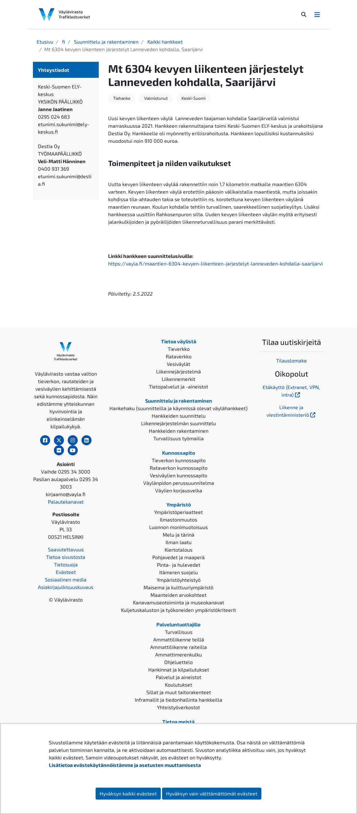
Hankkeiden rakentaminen (178, 431)
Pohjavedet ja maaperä (178, 557)
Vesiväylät (178, 364)
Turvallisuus (178, 632)
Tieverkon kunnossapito (179, 460)
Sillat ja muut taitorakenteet (178, 692)
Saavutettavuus (66, 549)
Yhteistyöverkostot (178, 707)
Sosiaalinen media (66, 579)
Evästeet (66, 572)
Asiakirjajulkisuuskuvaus (65, 587)
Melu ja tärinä (178, 535)
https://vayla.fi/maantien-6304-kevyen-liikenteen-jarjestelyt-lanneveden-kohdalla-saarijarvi (215, 263)
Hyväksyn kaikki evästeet (128, 793)
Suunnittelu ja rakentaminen (106, 42)
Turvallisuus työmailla (178, 438)
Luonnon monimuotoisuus (178, 527)
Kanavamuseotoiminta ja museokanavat (178, 602)
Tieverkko (179, 349)
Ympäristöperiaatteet (178, 512)
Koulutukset (178, 685)
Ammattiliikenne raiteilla (178, 647)
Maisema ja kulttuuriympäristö (178, 587)
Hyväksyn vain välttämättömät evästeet (211, 793)
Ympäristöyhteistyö (179, 580)
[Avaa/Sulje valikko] (317, 14)
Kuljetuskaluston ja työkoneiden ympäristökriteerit (178, 610)
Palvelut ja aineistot (178, 677)
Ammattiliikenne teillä (178, 639)
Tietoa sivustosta (65, 557)
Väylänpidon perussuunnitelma (178, 483)
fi (63, 42)
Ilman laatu (178, 542)
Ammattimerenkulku (178, 654)
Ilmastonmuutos (178, 519)
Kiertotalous (178, 550)
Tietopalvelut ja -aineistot (178, 386)
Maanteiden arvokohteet (178, 595)
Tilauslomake (291, 360)
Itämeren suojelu (178, 572)
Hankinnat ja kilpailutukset (178, 669)
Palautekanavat (66, 502)
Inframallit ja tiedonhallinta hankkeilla (178, 700)
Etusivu (45, 42)
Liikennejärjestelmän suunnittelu (178, 423)
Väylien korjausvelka (178, 490)
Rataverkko (179, 356)
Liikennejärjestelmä (178, 371)
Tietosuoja (66, 564)
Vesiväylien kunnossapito (178, 475)
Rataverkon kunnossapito (178, 468)
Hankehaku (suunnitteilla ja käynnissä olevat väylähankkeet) (178, 408)
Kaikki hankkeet (164, 42)
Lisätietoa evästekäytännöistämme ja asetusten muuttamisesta (125, 765)
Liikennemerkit (178, 379)
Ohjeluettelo (178, 662)
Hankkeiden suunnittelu (179, 416)
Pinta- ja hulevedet (178, 565)
